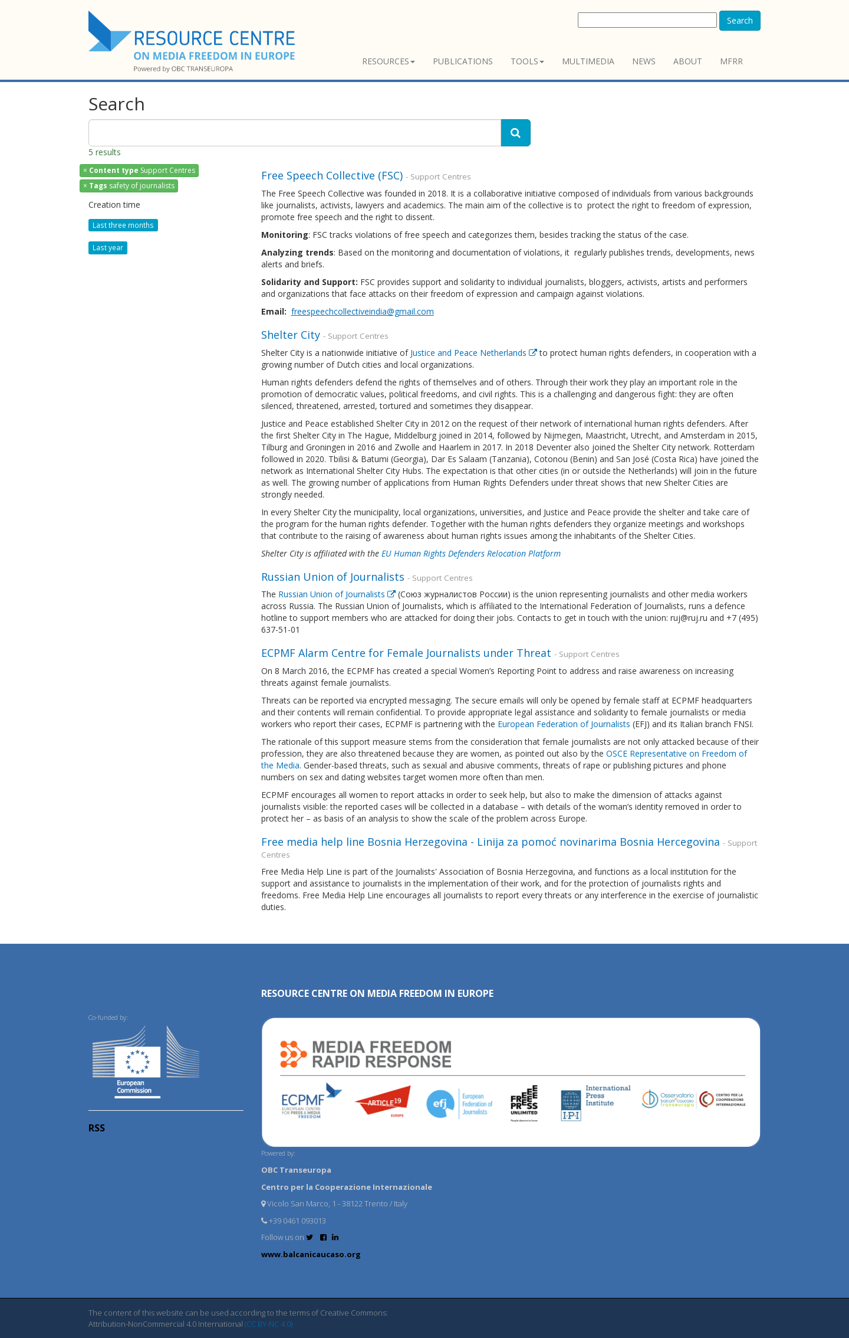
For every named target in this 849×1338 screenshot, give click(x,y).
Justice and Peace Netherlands (474, 352)
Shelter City (292, 335)
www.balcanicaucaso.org (311, 1254)
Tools (527, 61)
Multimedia (588, 61)
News (644, 61)
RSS (96, 1127)
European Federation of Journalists (564, 723)
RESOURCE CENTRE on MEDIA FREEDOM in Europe (377, 993)
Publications (463, 61)
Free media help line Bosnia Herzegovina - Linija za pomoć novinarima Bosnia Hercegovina (492, 842)
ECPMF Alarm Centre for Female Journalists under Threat (407, 653)
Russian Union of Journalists (334, 577)
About (687, 61)
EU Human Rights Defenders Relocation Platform (471, 553)
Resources (388, 61)
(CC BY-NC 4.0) (268, 1324)
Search (740, 20)
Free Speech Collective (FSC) (333, 175)
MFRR (731, 61)
